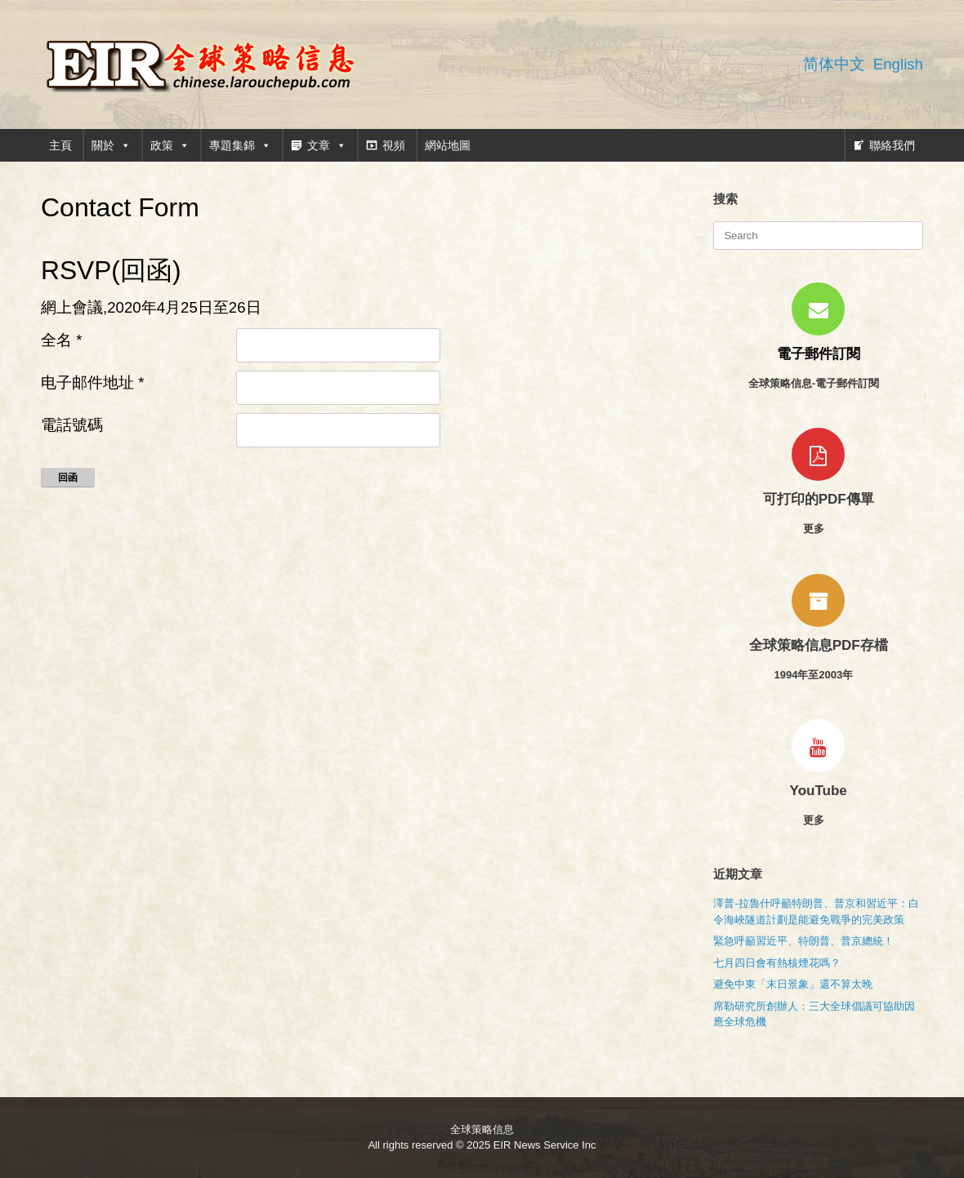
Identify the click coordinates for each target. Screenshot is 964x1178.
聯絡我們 (892, 145)
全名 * (61, 340)
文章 (326, 145)
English (898, 64)
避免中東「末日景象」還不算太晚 (793, 984)
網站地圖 (448, 145)
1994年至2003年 (818, 675)
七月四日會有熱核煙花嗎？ (777, 963)
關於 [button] (111, 145)
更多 (818, 528)
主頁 (60, 145)
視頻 (393, 145)
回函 (68, 477)
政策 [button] (170, 145)
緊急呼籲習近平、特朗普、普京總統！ (803, 941)
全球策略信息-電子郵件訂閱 (818, 383)
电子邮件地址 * (92, 382)
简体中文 (834, 64)
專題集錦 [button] (240, 145)
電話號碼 (72, 424)
